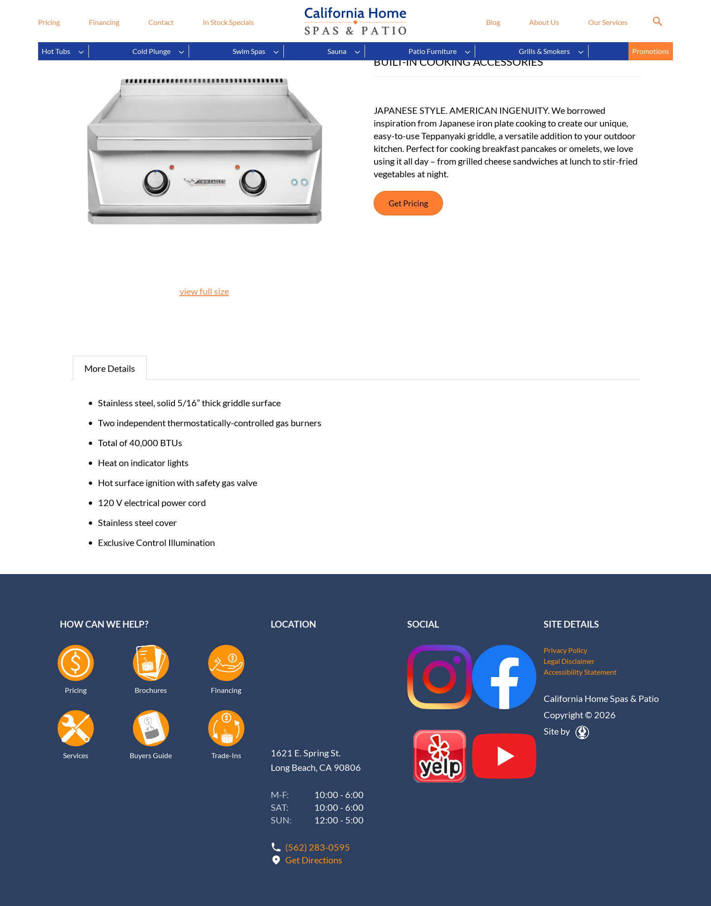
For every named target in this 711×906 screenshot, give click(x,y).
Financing (104, 22)
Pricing (49, 22)
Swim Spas (256, 51)
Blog (493, 22)
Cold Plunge (158, 51)
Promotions (650, 51)
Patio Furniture (440, 51)
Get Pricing (408, 203)
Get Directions (313, 859)
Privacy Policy (565, 650)
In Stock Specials (228, 22)
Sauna (344, 51)
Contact (161, 22)
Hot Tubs (63, 51)
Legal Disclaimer (569, 661)
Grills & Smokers (551, 51)
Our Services (608, 22)
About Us (544, 22)
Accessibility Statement (580, 671)
